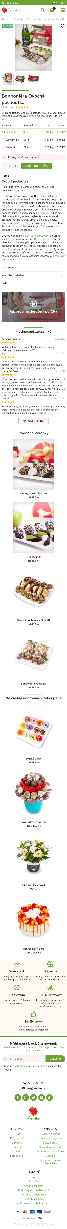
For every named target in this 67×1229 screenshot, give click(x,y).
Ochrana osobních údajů (50, 1151)
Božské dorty (33, 758)
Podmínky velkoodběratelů (33, 1190)
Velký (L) (11, 147)
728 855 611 (10, 2)
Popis (5, 176)
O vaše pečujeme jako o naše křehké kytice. (33, 1068)
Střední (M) (12, 140)
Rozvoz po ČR (42, 239)
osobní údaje (20, 1066)
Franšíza (33, 1181)
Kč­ (62, 3)
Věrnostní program (50, 1138)
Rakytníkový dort (33, 948)
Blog (33, 1177)
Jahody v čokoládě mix (33, 493)
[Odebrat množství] (3, 166)
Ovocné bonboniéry (48, 19)
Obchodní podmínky (50, 1147)
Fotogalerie (17, 1156)
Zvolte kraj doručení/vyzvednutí (21, 157)
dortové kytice (35, 235)
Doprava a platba (50, 1134)
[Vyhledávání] (43, 10)
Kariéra (17, 1147)
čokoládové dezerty (13, 206)
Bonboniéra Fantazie (33, 683)
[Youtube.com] (41, 1097)
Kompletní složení (13, 275)
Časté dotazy (50, 1142)
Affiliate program (33, 1186)
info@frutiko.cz (33, 1088)
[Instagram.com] (25, 1097)
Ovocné (31, 19)
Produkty (18, 19)
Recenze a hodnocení (33, 1194)
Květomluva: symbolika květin (33, 1203)
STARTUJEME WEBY (40, 1224)
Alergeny (8, 267)
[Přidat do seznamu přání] (63, 26)
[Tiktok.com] (49, 1097)
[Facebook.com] (17, 1097)
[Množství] (9, 166)
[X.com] (33, 1097)
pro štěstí (42, 213)
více (4, 119)
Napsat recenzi (33, 421)
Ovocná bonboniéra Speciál (33, 620)
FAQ (4, 283)
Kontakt (16, 1151)
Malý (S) (11, 132)
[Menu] (63, 10)
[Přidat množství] (15, 166)
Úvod (6, 19)
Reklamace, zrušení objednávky (50, 1162)
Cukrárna (17, 1142)
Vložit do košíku (36, 166)
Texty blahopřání (33, 1199)
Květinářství (17, 1138)
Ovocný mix (34, 557)
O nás (17, 1134)
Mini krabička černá (33, 885)
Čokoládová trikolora (33, 822)
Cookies (50, 1156)
